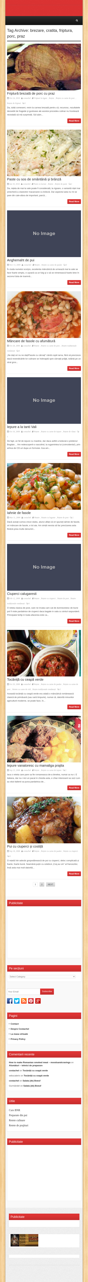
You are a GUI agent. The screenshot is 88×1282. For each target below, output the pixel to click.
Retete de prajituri (18, 1125)
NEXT (50, 884)
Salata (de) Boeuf (31, 1080)
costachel (27, 98)
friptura (65, 30)
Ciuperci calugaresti (22, 594)
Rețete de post (63, 517)
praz (21, 36)
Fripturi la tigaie (40, 98)
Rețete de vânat (69, 431)
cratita (51, 30)
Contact (15, 1024)
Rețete (51, 98)
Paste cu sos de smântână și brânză (34, 179)
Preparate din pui (18, 1115)
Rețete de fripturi (14, 103)
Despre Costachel (20, 1029)
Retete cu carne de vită (21, 689)
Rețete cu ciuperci (48, 598)
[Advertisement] (37, 933)
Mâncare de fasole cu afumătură (31, 341)
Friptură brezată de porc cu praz (31, 93)
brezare (37, 30)
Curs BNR (14, 1110)
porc (11, 36)
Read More (74, 121)
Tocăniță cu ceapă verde (25, 679)
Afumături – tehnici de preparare (25, 1065)
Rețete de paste (61, 184)
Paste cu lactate (40, 184)
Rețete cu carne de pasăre (51, 265)
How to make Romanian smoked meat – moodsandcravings (40, 1062)
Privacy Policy (18, 1039)
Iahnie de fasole (19, 513)
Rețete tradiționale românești (44, 689)
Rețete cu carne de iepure (51, 431)
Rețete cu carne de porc (65, 98)
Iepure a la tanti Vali (21, 427)
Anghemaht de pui (20, 260)
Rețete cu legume (48, 517)
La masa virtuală (19, 1034)
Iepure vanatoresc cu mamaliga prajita (35, 765)
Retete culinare (17, 1120)
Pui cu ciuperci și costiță (25, 846)
